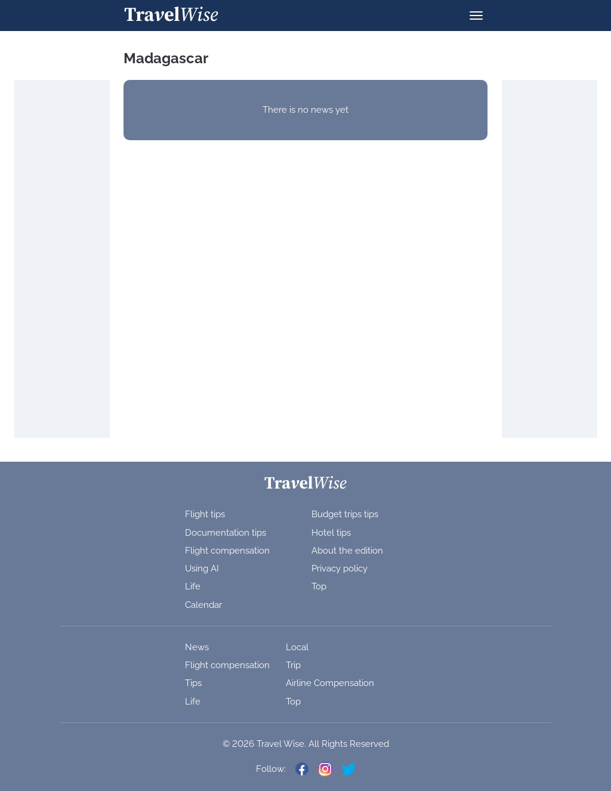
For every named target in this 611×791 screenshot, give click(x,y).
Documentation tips (225, 532)
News (197, 647)
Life (192, 586)
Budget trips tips (344, 514)
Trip (293, 665)
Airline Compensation (330, 683)
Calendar (203, 605)
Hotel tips (331, 532)
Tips (193, 683)
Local (297, 647)
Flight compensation (227, 550)
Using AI (202, 568)
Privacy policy (339, 568)
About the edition (347, 550)
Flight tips (205, 514)
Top (318, 586)
